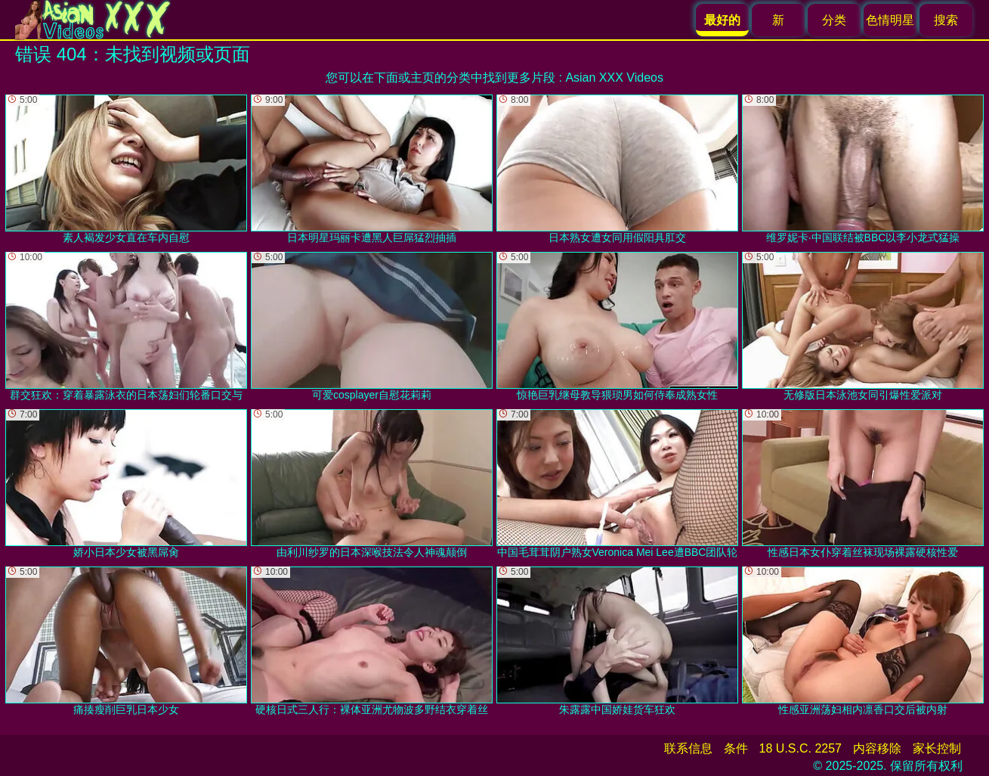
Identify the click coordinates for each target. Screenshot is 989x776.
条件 (736, 748)
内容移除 (877, 748)
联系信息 (688, 748)
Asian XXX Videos (614, 77)
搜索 (946, 20)
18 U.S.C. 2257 (800, 748)
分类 (834, 20)
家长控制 (937, 748)
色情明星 (890, 20)
